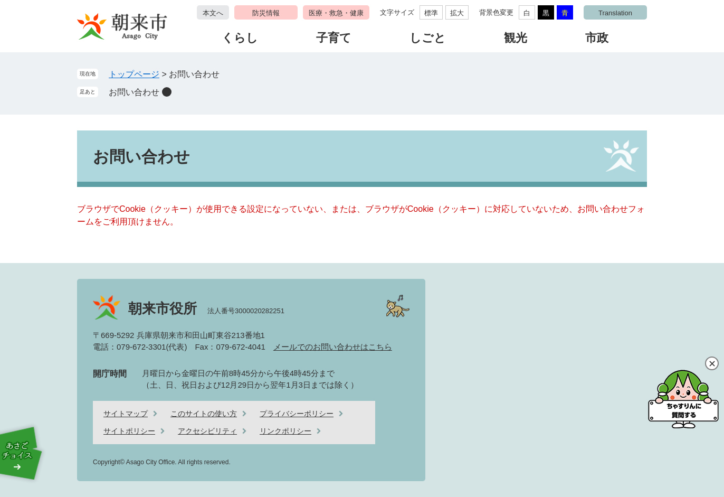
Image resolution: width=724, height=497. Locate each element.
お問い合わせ (134, 92)
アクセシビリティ (207, 431)
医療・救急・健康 (336, 13)
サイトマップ (125, 413)
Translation (615, 13)
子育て (333, 37)
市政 (596, 37)
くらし (240, 37)
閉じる (712, 363)
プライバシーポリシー (297, 413)
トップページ (134, 74)
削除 (167, 92)
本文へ (213, 13)
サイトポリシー (129, 431)
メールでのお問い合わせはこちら (332, 346)
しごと (427, 37)
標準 (431, 13)
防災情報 (266, 13)
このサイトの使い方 (203, 413)
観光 (515, 37)
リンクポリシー (285, 431)
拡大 (457, 13)
